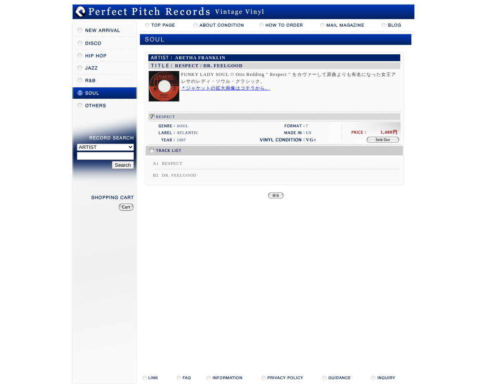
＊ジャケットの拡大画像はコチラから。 (225, 88)
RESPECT (165, 117)
